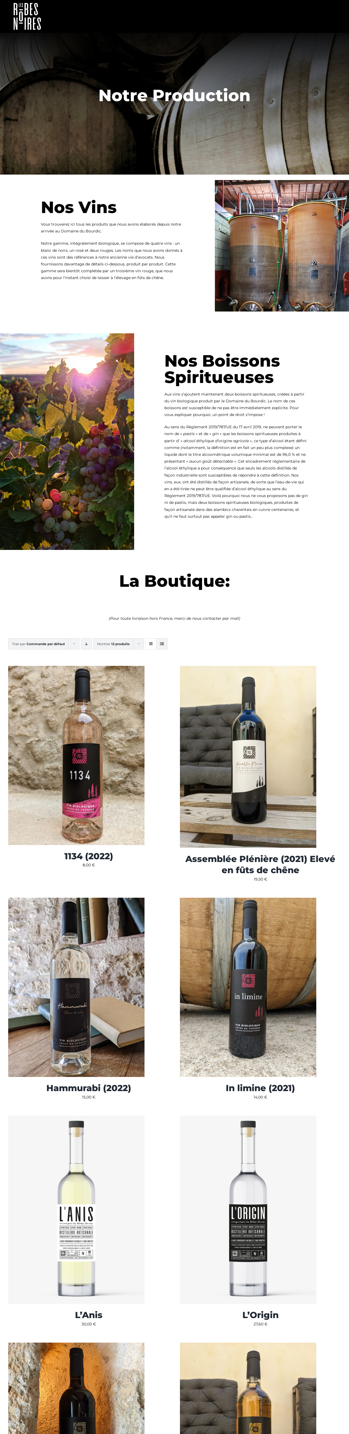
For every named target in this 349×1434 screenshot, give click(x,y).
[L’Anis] (76, 1118)
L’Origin (260, 1315)
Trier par (38, 644)
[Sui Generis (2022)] (248, 1345)
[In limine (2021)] (248, 901)
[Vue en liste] (162, 644)
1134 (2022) (88, 856)
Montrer (113, 644)
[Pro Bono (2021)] (76, 1345)
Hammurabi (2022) (88, 1088)
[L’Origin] (248, 1118)
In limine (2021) (260, 1088)
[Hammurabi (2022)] (76, 901)
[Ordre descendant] (86, 643)
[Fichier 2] (27, 4)
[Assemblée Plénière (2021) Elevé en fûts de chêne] (248, 669)
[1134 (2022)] (76, 669)
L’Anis (89, 1315)
